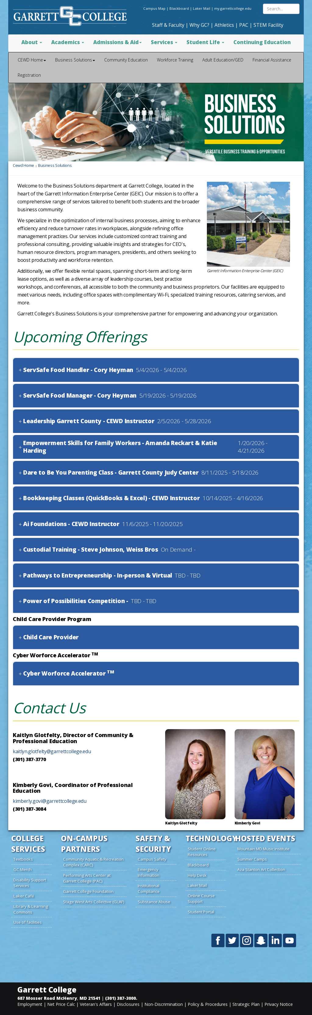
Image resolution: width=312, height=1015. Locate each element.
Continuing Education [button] (262, 42)
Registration (29, 75)
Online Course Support (201, 898)
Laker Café (23, 896)
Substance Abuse (154, 901)
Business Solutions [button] (75, 60)
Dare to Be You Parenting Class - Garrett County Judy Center (110, 472)
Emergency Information (148, 872)
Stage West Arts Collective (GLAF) (93, 901)
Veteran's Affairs (96, 1004)
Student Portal (201, 912)
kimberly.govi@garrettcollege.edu (50, 801)
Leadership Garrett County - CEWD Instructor (88, 421)
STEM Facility (268, 25)
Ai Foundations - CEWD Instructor (71, 524)
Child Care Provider (51, 637)
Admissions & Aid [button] (117, 42)
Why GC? (199, 25)
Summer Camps (252, 859)
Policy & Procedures (208, 1004)
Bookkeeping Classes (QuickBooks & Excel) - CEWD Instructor (111, 498)
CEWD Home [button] (32, 60)
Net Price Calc (61, 1004)
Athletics (224, 25)
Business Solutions (55, 165)
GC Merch (22, 869)
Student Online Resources (202, 851)
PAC (243, 25)
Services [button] (164, 42)
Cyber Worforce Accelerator (68, 673)
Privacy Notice (278, 1004)
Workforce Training (175, 60)
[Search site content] (281, 9)
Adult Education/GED (222, 60)
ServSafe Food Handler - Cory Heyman (78, 370)
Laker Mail (201, 8)
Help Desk (197, 875)
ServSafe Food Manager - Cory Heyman (79, 395)
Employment (29, 1004)
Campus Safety (152, 859)
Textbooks (23, 859)
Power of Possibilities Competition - (75, 601)
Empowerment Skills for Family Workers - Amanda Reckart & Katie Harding (120, 446)
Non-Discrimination (163, 1004)
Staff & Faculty (168, 25)
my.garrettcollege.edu (232, 8)
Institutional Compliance (149, 888)
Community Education (126, 60)
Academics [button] (67, 42)
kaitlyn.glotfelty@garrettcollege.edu (52, 751)
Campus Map (154, 8)
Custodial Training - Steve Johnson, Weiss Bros (90, 549)
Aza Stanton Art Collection (261, 869)
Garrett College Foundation (88, 891)
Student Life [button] (205, 42)
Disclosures (128, 1004)
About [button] (31, 42)
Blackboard (179, 8)
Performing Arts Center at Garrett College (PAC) (87, 878)
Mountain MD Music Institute (263, 849)
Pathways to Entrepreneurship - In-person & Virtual (97, 575)
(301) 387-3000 (120, 998)
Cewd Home (23, 165)
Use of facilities (27, 922)
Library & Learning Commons (30, 909)
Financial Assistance (272, 60)
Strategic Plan (246, 1004)
